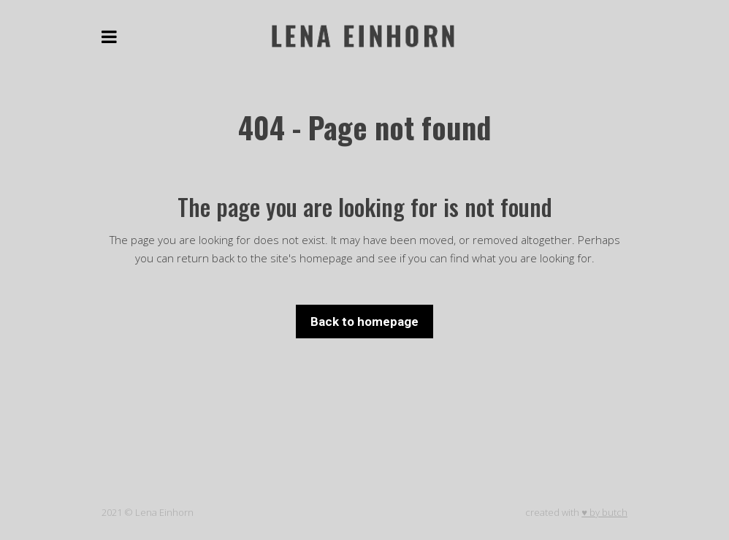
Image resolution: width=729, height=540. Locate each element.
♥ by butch (604, 512)
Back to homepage (364, 321)
